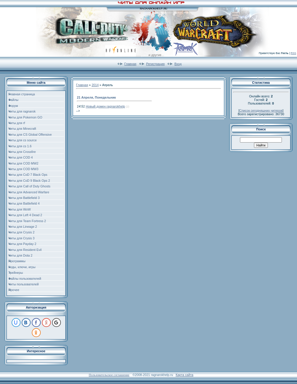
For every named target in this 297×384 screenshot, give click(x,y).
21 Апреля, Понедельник (96, 97)
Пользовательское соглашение (109, 375)
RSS (293, 53)
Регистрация (155, 64)
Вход (177, 64)
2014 (95, 85)
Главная (130, 64)
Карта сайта (184, 375)
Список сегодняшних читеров (260, 110)
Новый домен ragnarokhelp (105, 106)
